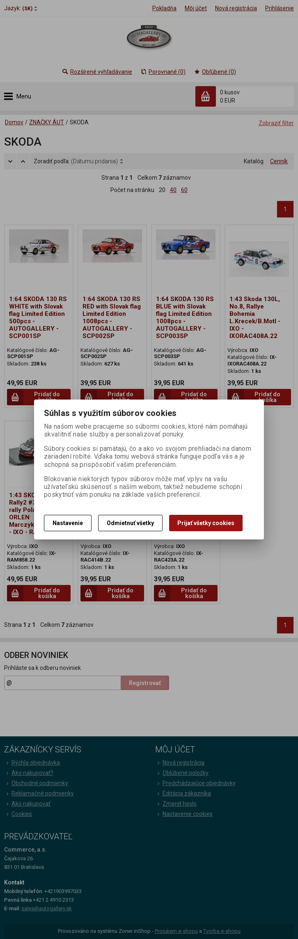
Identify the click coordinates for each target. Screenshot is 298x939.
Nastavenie (68, 523)
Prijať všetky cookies (205, 523)
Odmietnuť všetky (130, 523)
